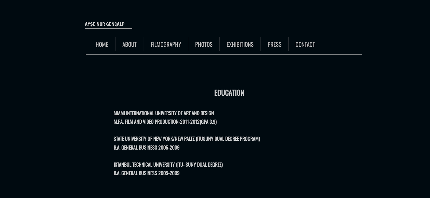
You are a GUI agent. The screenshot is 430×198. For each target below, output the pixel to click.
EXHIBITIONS (240, 44)
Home (102, 44)
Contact (305, 44)
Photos (204, 44)
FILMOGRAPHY (166, 44)
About (129, 44)
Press (274, 44)
